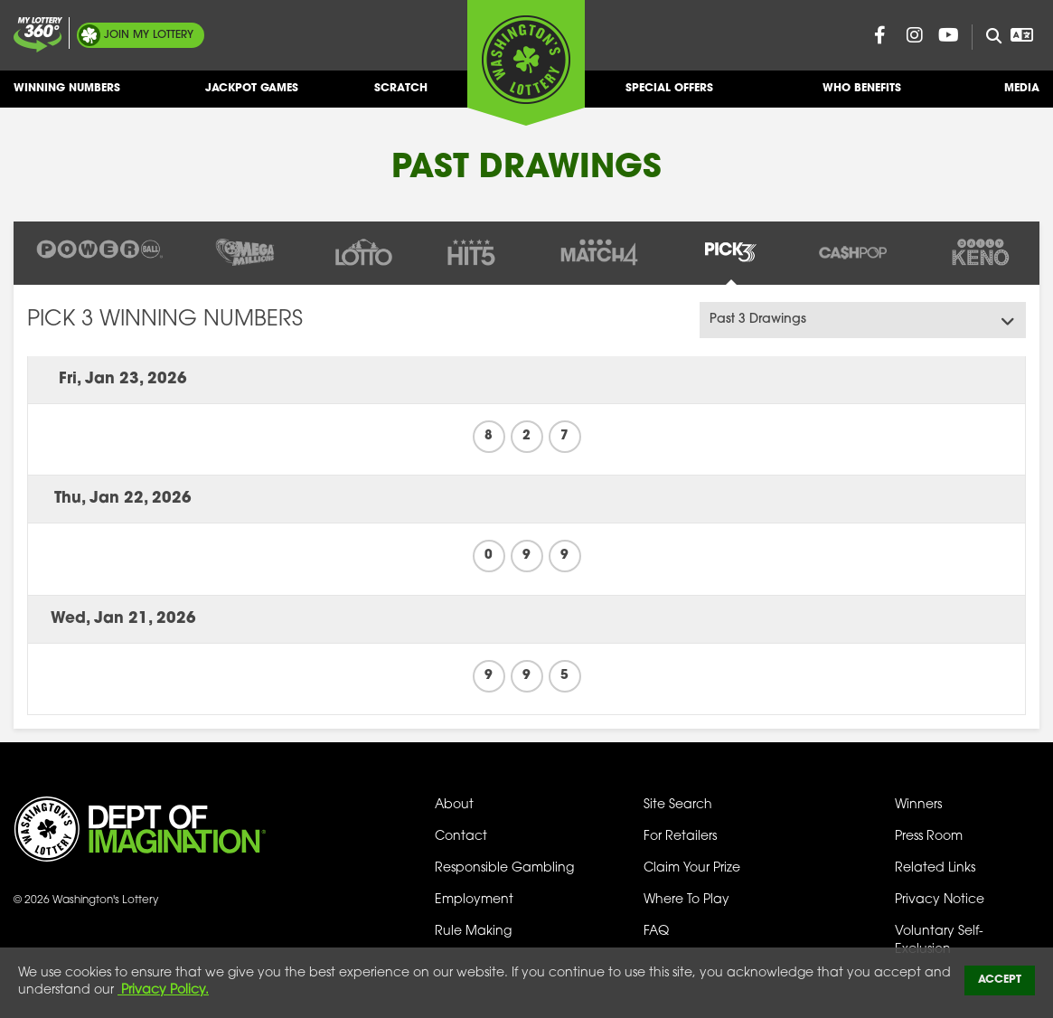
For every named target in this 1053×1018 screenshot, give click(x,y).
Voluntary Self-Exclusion (939, 941)
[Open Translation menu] (1022, 35)
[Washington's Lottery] (526, 62)
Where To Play (686, 900)
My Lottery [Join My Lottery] (148, 35)
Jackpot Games (251, 95)
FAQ (656, 931)
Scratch (401, 95)
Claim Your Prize (692, 868)
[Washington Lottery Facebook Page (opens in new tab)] (880, 35)
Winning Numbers (67, 95)
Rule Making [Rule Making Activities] (473, 931)
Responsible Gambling (504, 868)
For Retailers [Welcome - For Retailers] (680, 837)
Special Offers (669, 95)
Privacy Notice (939, 900)
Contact (461, 837)
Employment (474, 900)
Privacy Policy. (163, 990)
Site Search (678, 805)
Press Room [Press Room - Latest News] (929, 837)
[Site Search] (986, 37)
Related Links (935, 868)
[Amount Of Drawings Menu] (863, 320)
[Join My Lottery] (38, 34)
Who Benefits (862, 95)
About (454, 805)
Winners (918, 805)
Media (1021, 95)
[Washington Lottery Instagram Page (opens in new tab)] (915, 35)
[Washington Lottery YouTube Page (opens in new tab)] (949, 35)
